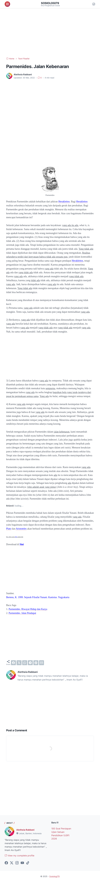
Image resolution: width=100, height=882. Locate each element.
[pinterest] (35, 662)
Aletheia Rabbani (25, 829)
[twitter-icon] (11, 863)
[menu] (7, 4)
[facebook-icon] (6, 863)
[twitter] (19, 662)
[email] (41, 662)
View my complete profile (19, 855)
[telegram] (30, 662)
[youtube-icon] (22, 863)
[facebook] (13, 662)
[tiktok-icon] (27, 863)
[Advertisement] (50, 33)
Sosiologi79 (50, 3)
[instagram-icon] (17, 863)
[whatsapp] (24, 662)
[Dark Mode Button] (93, 4)
